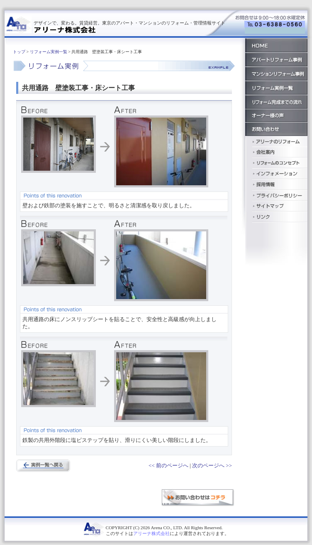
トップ (19, 51)
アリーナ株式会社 (151, 533)
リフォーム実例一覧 (48, 51)
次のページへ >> (212, 465)
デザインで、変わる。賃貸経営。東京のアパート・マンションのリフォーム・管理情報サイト (129, 22)
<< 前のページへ (168, 465)
